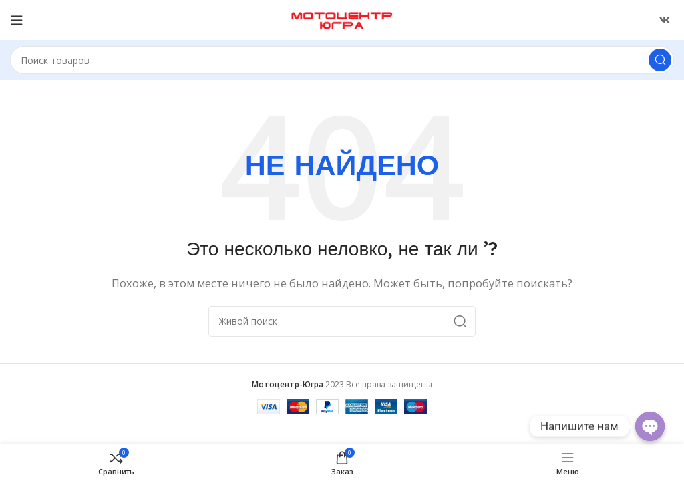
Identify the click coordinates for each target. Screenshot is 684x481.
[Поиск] (342, 60)
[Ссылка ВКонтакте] (664, 20)
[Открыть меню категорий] (16, 20)
